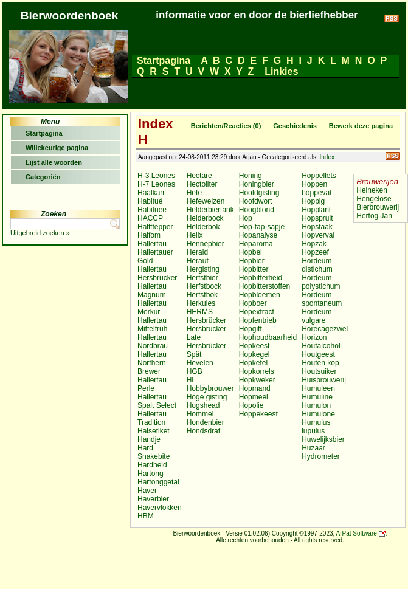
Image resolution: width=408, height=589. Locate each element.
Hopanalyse (258, 235)
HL (191, 380)
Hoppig (313, 201)
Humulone (318, 414)
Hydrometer (321, 456)
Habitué (149, 201)
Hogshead (203, 405)
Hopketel (253, 363)
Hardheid (152, 465)
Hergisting (203, 269)
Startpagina (163, 60)
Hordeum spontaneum (322, 299)
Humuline (317, 397)
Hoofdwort (255, 201)
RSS (393, 156)
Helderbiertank (210, 209)
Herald (197, 252)
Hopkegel (254, 354)
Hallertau (152, 243)
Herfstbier (202, 278)
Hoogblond (256, 209)
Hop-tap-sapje (262, 226)
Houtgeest (318, 354)
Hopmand (255, 388)
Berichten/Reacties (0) (226, 125)
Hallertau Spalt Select (156, 401)
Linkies (281, 71)
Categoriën (43, 177)
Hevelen (200, 363)
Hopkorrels (256, 371)
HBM (145, 516)
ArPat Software (356, 533)
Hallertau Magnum (152, 290)
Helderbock (205, 218)
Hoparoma (256, 243)
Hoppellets (319, 175)
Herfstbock (204, 286)
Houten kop (320, 363)
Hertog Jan (374, 216)
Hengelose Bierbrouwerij (377, 203)
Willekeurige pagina (57, 147)
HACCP (150, 218)
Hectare (199, 175)
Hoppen (314, 184)
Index (327, 157)
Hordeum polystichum (321, 282)
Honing (250, 175)
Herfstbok (202, 295)
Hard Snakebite (153, 452)
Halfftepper (155, 226)
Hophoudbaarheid (268, 337)
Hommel (200, 414)
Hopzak (314, 243)
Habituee (152, 209)
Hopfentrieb (258, 320)
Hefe (194, 192)
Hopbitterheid (260, 278)
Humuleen (318, 388)
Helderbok (203, 226)
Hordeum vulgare (316, 316)
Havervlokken (159, 507)
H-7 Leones (156, 184)
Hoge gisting (207, 397)
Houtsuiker (319, 371)
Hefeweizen (206, 201)
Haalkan (150, 192)
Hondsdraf (203, 431)
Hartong (150, 473)
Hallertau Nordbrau (152, 341)
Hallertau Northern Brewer (152, 363)
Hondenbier (205, 422)
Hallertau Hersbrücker (157, 273)
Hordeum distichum (317, 265)
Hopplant (316, 209)
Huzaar (313, 448)
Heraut (198, 261)
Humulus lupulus (316, 426)
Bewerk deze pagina (361, 125)
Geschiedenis (295, 125)
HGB (194, 371)
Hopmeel (253, 397)
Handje (149, 439)
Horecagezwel (325, 329)
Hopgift (250, 329)
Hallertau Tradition (152, 418)
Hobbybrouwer (210, 388)
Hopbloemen (259, 295)
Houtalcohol (321, 346)
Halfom (149, 235)
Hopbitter (254, 269)
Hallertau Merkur (152, 307)
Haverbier (153, 499)
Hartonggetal (158, 482)
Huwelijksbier (323, 439)
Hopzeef (315, 252)
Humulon (316, 405)
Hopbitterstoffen (265, 286)
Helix (195, 235)
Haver (147, 490)
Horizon (314, 337)
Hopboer (253, 303)
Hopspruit (317, 218)
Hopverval (318, 235)
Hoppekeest (258, 414)
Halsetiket (153, 431)
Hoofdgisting (259, 192)
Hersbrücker (206, 320)
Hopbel (250, 252)
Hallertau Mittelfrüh (152, 324)
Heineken (371, 190)
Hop (245, 218)
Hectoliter (202, 184)
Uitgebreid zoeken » (40, 232)
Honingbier (256, 184)
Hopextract (256, 312)
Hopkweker (257, 380)
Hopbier (252, 261)
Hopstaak (317, 226)
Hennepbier (205, 243)
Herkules (201, 303)
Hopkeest (254, 346)
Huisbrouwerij (324, 380)
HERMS (200, 312)
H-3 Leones (156, 175)
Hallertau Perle (152, 384)
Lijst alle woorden (54, 162)
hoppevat (316, 192)
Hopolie (251, 405)
